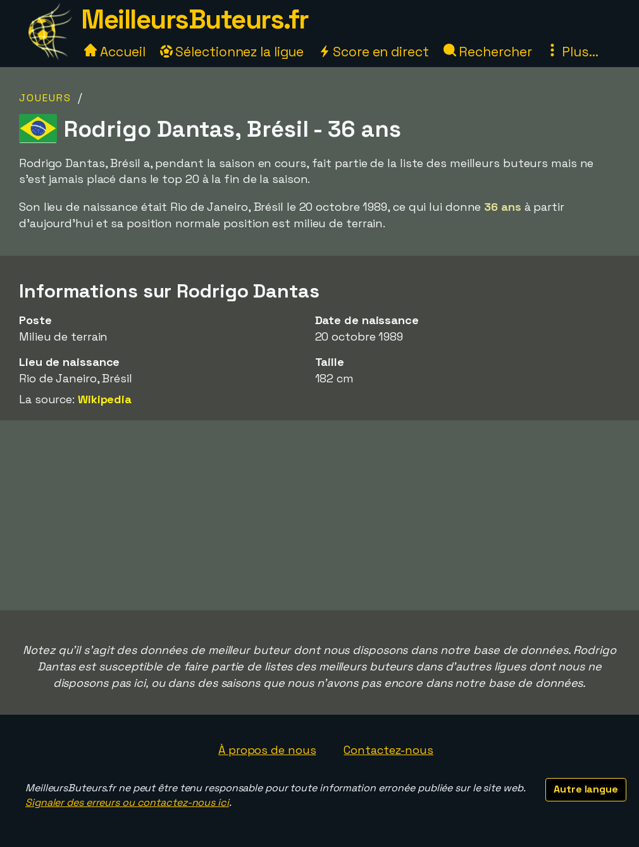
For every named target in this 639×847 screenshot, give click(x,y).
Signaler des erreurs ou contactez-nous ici (127, 802)
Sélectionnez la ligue (232, 51)
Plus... (572, 51)
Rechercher (488, 51)
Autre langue (586, 789)
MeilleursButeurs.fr (195, 19)
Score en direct (373, 51)
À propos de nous (267, 750)
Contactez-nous (388, 750)
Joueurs (45, 97)
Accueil (114, 51)
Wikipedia (105, 399)
